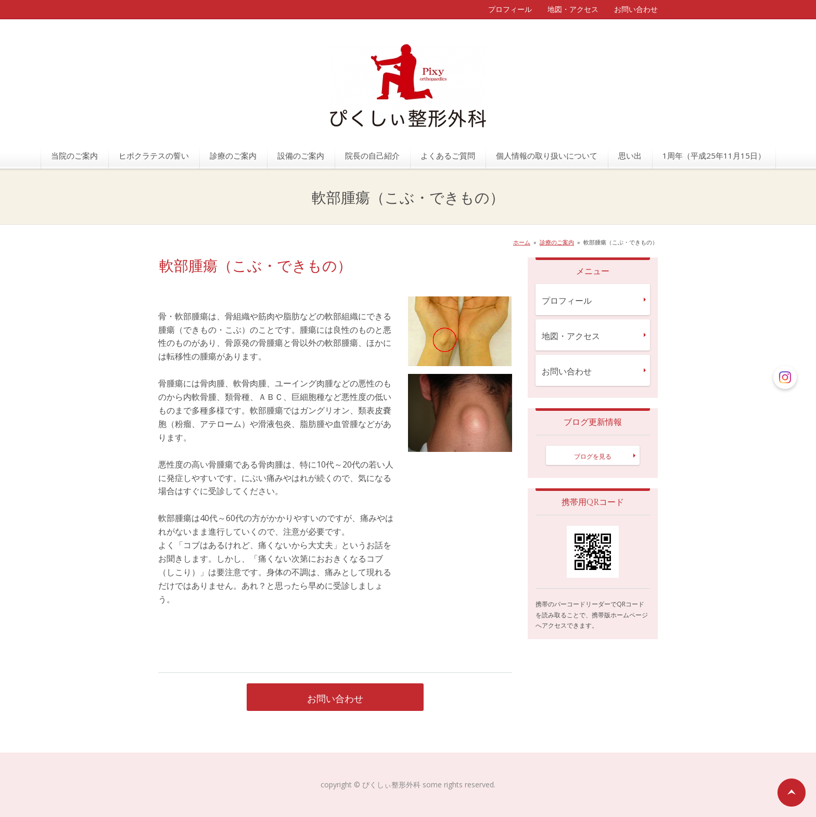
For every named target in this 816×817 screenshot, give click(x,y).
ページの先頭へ (791, 793)
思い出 (630, 155)
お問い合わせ (636, 9)
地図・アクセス (572, 9)
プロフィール (510, 9)
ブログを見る (592, 456)
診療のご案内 (233, 155)
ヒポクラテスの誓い (154, 155)
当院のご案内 (74, 155)
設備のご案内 (300, 155)
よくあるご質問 (447, 155)
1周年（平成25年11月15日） (714, 155)
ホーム (521, 242)
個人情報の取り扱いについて (546, 155)
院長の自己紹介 (372, 155)
